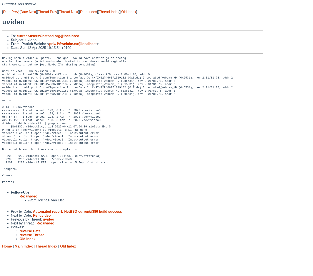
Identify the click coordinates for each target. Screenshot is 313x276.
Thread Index (109, 12)
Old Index (128, 12)
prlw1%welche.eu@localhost (73, 44)
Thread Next (68, 12)
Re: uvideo (28, 222)
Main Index (24, 272)
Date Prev (10, 12)
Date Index (88, 12)
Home (7, 272)
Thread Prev (47, 12)
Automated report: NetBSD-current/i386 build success (77, 237)
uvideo (48, 245)
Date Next (28, 12)
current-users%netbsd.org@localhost (48, 36)
